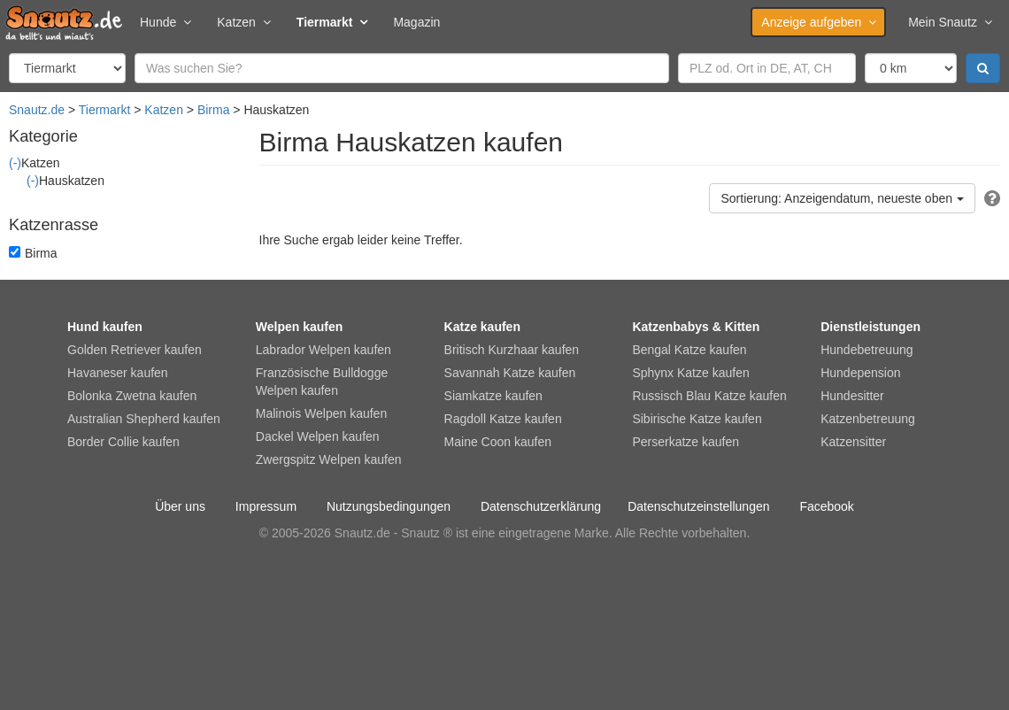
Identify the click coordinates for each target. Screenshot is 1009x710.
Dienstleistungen (870, 327)
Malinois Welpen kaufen (321, 413)
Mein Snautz (949, 22)
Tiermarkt (332, 22)
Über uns (180, 506)
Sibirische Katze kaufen (696, 419)
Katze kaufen (482, 327)
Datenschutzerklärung (541, 506)
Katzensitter (853, 442)
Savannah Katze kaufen (510, 373)
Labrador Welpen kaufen (323, 350)
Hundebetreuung (866, 350)
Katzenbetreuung (867, 419)
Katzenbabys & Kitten (695, 327)
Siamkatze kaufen (493, 396)
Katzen (243, 22)
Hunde (165, 22)
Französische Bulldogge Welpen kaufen (322, 381)
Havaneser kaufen (117, 373)
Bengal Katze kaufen (689, 350)
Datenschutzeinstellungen (698, 506)
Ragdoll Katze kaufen (503, 419)
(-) (15, 163)
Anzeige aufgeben (818, 22)
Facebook (826, 506)
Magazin (416, 22)
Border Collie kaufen (123, 442)
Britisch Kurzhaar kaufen (512, 350)
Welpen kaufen (299, 327)
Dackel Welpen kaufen (318, 436)
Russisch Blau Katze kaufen (709, 396)
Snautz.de (37, 110)
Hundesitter (852, 396)
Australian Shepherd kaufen (143, 419)
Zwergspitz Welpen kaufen (329, 459)
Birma (213, 110)
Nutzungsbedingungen (389, 506)
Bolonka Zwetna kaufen (131, 396)
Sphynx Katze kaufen (690, 373)
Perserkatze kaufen (685, 442)
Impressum (266, 506)
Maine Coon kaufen (497, 442)
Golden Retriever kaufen (134, 350)
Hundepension (860, 373)
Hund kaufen (104, 327)
